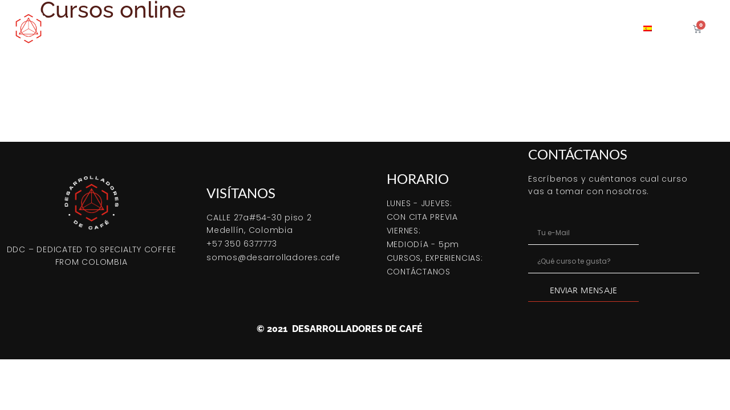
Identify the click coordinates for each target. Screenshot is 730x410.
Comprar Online (112, 28)
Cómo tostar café (263, 28)
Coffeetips (540, 28)
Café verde (392, 28)
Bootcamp (187, 28)
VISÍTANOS (240, 192)
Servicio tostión (466, 28)
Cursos (334, 28)
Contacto (601, 28)
